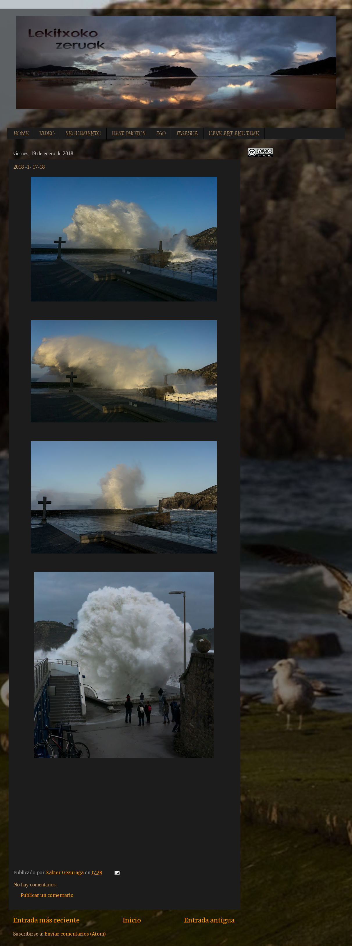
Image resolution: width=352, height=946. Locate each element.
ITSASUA (187, 133)
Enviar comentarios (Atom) (75, 934)
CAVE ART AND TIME (234, 133)
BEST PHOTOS (129, 133)
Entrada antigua (209, 920)
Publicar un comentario (47, 895)
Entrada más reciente (46, 920)
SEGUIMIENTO (83, 133)
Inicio (132, 920)
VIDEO (47, 133)
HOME (21, 133)
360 (161, 133)
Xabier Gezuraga (65, 872)
